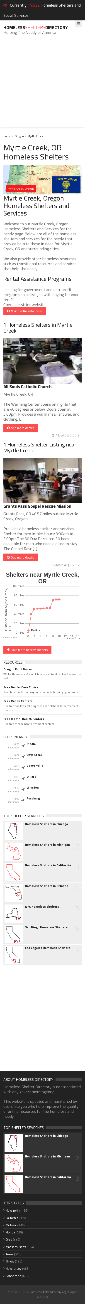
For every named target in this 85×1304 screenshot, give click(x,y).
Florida (10, 1232)
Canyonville (35, 766)
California (12, 1217)
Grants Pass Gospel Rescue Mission (37, 506)
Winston (33, 787)
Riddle (31, 744)
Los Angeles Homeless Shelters (47, 948)
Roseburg (33, 798)
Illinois (10, 1261)
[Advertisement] (42, 84)
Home (7, 136)
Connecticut (13, 1275)
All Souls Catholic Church (27, 386)
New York (12, 1210)
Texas (9, 1254)
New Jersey (14, 1268)
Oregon (19, 136)
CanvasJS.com (74, 638)
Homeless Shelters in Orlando (46, 886)
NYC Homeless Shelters (42, 906)
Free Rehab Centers (17, 701)
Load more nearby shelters (27, 649)
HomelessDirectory (35, 27)
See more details (20, 427)
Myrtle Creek (35, 136)
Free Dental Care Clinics (20, 687)
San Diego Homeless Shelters (46, 927)
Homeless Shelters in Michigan (47, 845)
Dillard (31, 777)
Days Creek (34, 755)
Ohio (9, 1239)
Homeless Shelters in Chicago (46, 824)
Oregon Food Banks (17, 669)
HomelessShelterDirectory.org (47, 1292)
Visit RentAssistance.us (25, 311)
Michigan (12, 1225)
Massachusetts (16, 1246)
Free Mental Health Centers (23, 719)
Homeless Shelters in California (48, 865)
